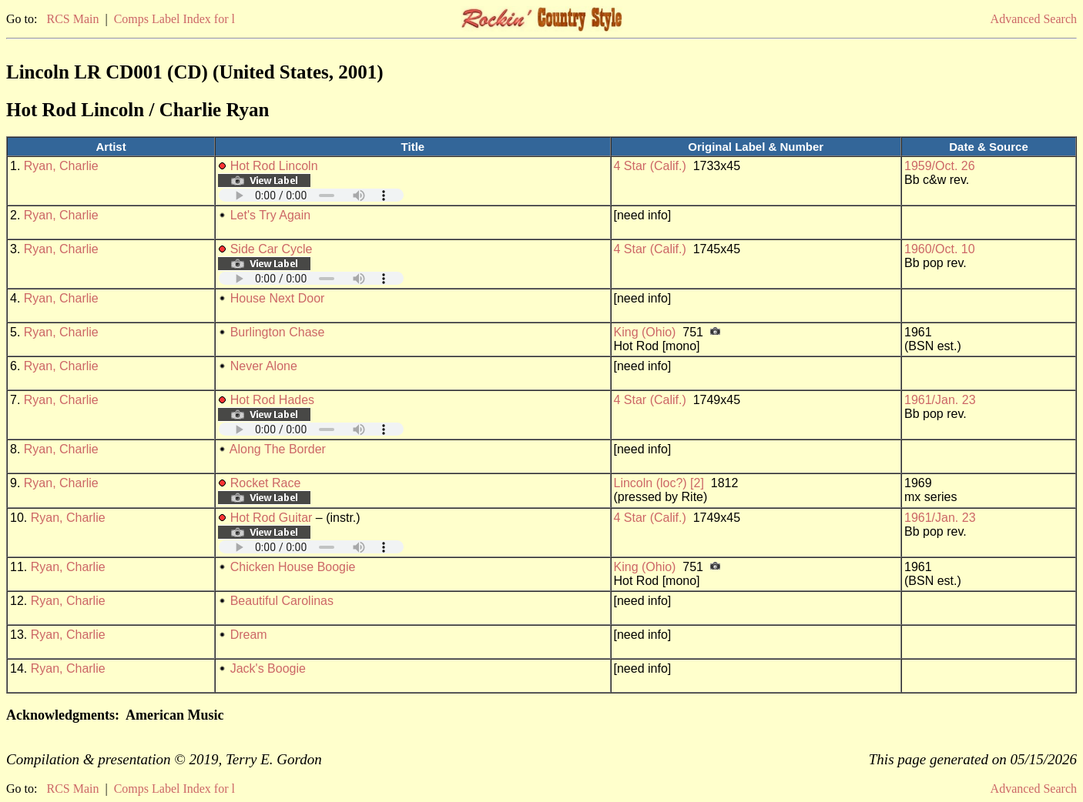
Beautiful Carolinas (282, 600)
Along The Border (278, 449)
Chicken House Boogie (293, 566)
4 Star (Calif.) (650, 165)
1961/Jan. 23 (940, 399)
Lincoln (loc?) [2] (659, 483)
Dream (248, 634)
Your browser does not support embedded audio (311, 195)
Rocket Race (265, 483)
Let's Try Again (270, 215)
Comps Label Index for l (174, 18)
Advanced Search (1034, 18)
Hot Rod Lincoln (274, 165)
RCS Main (72, 18)
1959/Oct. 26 (939, 165)
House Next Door (277, 298)
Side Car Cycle (271, 249)
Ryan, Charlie (61, 165)
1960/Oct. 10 (939, 249)
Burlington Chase (277, 332)
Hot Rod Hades (272, 399)
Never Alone (263, 366)
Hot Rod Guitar (271, 517)
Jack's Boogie (268, 668)
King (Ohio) (645, 332)
